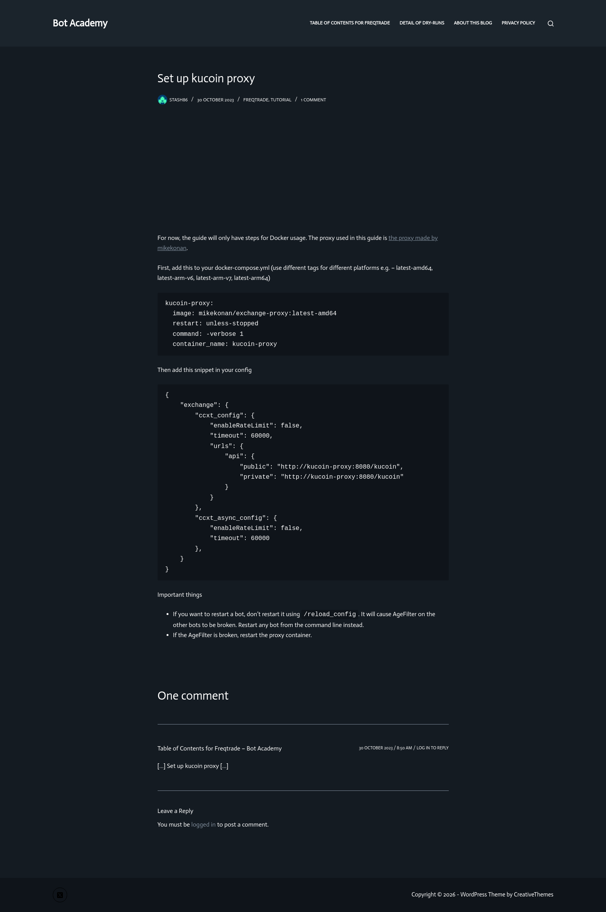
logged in (203, 824)
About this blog (473, 23)
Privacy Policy (518, 23)
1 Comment (313, 99)
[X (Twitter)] (60, 895)
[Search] (551, 23)
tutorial (281, 99)
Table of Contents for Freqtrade (350, 23)
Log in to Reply (432, 747)
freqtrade (256, 99)
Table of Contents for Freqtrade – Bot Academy (220, 748)
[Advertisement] (303, 163)
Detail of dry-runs (421, 23)
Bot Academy (80, 23)
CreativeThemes (534, 894)
